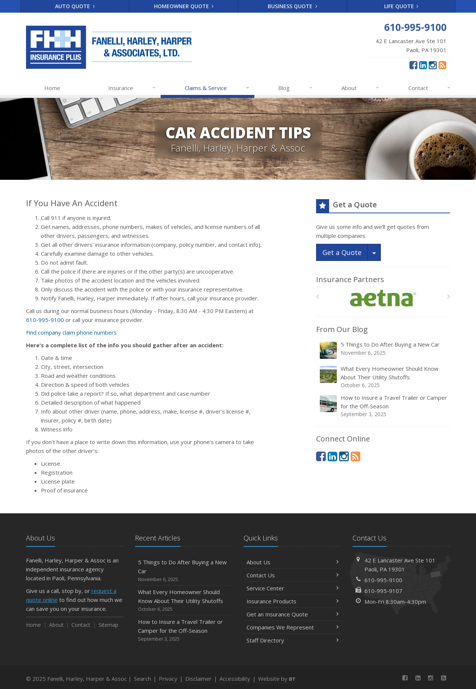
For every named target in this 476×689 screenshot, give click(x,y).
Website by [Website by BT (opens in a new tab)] (277, 678)
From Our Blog (342, 329)
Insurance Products (292, 601)
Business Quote (292, 6)
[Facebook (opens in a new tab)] (413, 64)
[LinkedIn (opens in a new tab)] (423, 64)
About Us (292, 562)
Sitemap (108, 624)
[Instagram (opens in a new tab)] (433, 64)
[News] (442, 64)
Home (52, 88)
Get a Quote (341, 252)
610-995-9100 (45, 319)
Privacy (168, 678)
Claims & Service (217, 88)
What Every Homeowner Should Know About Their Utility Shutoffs (383, 377)
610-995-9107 (383, 590)
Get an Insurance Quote (292, 614)
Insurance (132, 88)
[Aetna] (383, 298)
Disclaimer (198, 678)
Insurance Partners (350, 279)
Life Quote (401, 6)
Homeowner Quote (184, 6)
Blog (295, 88)
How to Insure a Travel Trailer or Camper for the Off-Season (383, 406)
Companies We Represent (292, 627)
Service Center (292, 588)
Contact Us (292, 575)
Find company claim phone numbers (71, 332)
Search (142, 678)
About (360, 88)
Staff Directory (292, 640)
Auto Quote (75, 6)
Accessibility (234, 678)
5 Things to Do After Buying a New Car (383, 350)
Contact (429, 88)
